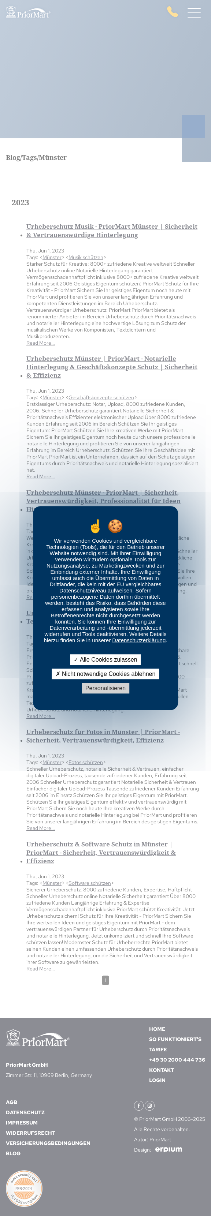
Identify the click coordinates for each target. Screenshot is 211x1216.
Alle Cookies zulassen (105, 659)
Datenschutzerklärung (139, 640)
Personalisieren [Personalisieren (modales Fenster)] (105, 688)
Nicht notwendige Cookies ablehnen (106, 674)
